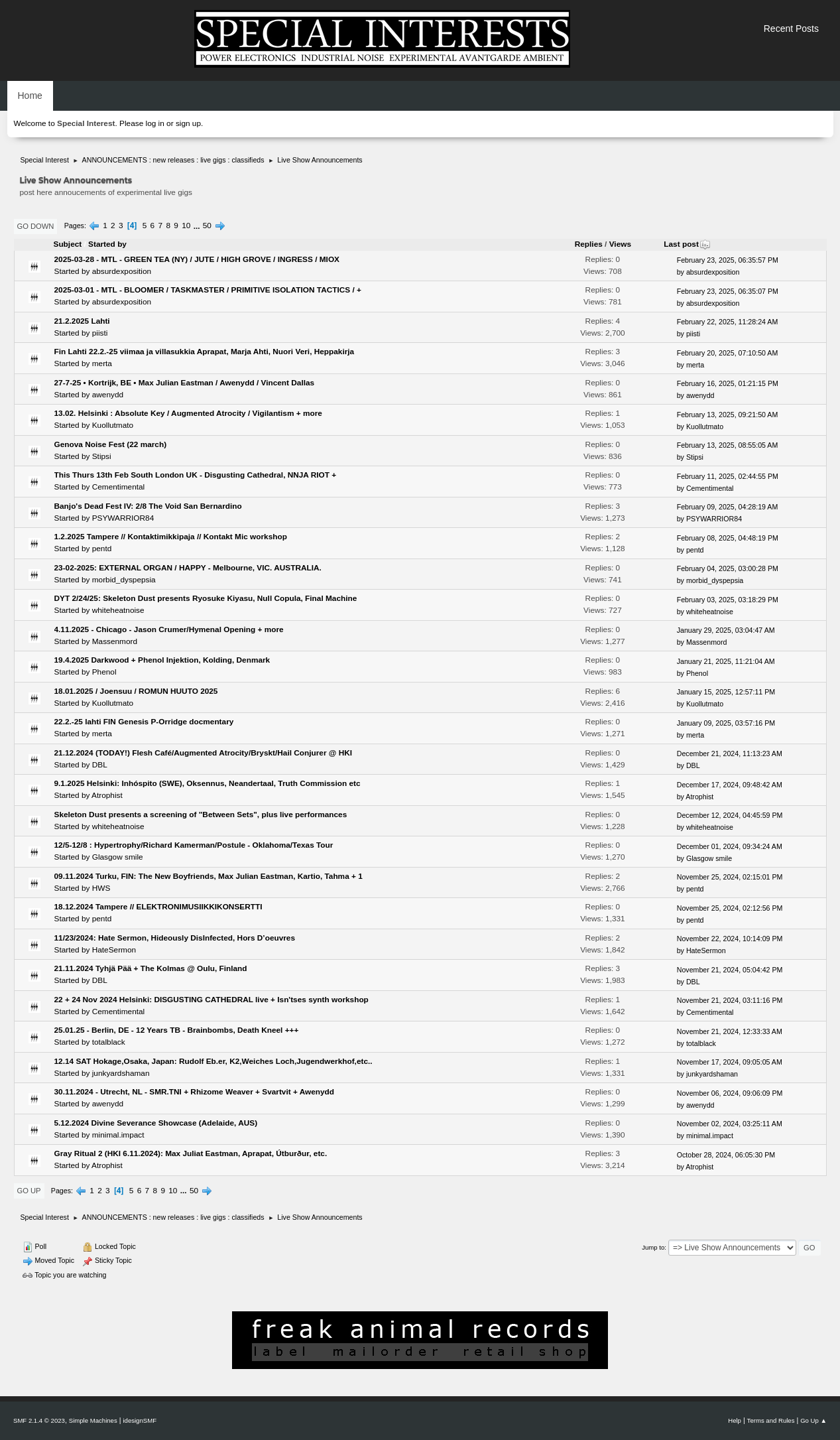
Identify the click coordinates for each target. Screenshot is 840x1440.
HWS (101, 888)
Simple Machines (93, 1420)
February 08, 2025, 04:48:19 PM (727, 538)
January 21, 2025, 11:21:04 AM (726, 661)
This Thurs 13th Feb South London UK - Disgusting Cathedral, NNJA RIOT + (195, 475)
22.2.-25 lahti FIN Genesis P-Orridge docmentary (144, 721)
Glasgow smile (117, 857)
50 (207, 225)
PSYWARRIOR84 (123, 518)
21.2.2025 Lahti (82, 321)
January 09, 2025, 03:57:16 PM (726, 723)
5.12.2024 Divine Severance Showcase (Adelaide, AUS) (156, 1123)
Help (734, 1420)
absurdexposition (121, 271)
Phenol (104, 672)
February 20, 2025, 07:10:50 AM (727, 353)
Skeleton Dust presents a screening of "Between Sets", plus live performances (200, 814)
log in (155, 123)
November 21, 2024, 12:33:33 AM (729, 1031)
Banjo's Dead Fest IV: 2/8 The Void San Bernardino (148, 506)
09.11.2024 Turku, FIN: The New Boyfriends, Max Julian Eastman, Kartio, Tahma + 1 (208, 876)
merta (102, 363)
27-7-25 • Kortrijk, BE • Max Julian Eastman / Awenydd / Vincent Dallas (184, 382)
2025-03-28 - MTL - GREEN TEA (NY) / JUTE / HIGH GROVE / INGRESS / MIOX (197, 259)
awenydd (107, 394)
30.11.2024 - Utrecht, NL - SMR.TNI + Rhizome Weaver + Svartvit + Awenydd (194, 1091)
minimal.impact (118, 1135)
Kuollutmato (112, 425)
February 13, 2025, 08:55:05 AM (727, 445)
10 (186, 225)
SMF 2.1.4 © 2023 (39, 1420)
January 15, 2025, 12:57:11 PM (726, 692)
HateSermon (114, 949)
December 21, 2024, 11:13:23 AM (729, 753)
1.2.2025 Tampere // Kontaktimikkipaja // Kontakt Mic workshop (170, 536)
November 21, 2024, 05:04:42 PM (730, 970)
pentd (102, 548)
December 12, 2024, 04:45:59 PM (730, 815)
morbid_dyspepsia (124, 579)
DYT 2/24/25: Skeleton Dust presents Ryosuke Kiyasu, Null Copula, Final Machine (205, 598)
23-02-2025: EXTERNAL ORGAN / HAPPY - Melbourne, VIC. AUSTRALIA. (188, 567)
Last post (687, 244)
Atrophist (107, 795)
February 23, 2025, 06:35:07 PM (727, 291)
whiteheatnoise (118, 610)
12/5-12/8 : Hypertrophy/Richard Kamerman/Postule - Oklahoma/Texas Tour (193, 845)
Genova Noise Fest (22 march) (110, 444)
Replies (589, 244)
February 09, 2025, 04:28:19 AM (727, 507)
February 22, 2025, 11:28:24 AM (727, 322)
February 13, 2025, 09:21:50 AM (727, 415)
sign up (188, 123)
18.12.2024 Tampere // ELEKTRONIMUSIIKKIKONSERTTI (158, 906)
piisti (100, 333)
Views (620, 244)
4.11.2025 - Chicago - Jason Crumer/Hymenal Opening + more (169, 629)
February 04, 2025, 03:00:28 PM (727, 568)
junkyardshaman (121, 1073)
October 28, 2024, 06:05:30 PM (726, 1155)
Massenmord (114, 641)
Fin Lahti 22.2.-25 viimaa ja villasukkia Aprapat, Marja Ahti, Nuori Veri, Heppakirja (204, 351)
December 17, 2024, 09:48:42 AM (729, 785)
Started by (107, 244)
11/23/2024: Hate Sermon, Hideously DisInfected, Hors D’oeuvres (175, 938)
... (198, 225)
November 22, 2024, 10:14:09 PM (730, 939)
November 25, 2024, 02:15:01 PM (730, 877)
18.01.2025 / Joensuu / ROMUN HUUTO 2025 (136, 691)
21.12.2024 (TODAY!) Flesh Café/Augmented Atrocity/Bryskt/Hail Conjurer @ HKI (203, 752)
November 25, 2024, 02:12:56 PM (730, 908)
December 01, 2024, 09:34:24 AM (729, 846)
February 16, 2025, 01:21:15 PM (727, 383)
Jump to (653, 1247)
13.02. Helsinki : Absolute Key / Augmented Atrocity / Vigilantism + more (188, 413)
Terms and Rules (771, 1420)
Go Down (35, 226)
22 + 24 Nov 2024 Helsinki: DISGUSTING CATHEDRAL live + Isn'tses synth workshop (211, 999)
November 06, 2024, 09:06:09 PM (730, 1093)
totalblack (108, 1042)
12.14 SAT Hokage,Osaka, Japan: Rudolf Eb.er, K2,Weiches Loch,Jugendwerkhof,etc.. (213, 1061)
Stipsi (101, 456)
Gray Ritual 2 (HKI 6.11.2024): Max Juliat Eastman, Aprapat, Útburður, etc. (191, 1153)
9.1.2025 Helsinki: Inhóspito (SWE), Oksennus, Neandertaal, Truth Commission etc (207, 783)
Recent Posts (791, 28)
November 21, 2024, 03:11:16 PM (730, 1000)
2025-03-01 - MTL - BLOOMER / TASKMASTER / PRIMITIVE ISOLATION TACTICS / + (207, 290)
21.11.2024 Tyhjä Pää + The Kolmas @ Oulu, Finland (150, 968)
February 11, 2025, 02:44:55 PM (727, 476)
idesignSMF (139, 1420)
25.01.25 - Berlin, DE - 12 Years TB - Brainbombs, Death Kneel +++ (176, 1030)
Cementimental (118, 486)
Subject (68, 244)
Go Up (29, 1191)
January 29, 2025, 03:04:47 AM (726, 630)
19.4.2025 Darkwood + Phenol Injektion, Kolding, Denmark (162, 660)
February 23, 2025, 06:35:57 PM (727, 260)
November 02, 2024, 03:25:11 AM (729, 1124)
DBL (99, 764)
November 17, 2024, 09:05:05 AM (729, 1062)
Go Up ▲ (813, 1420)
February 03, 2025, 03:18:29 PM (727, 600)
